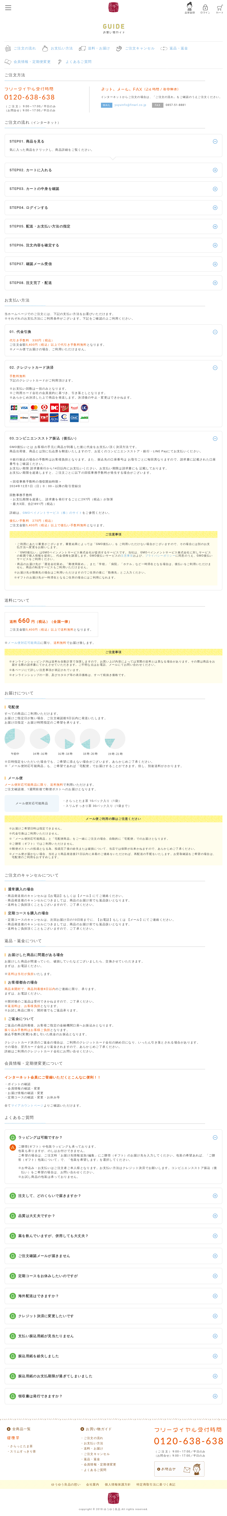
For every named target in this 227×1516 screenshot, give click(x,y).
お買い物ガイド (99, 1429)
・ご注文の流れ (91, 1438)
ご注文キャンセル (140, 48)
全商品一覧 (21, 1429)
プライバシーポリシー (160, 555)
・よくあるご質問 (93, 1470)
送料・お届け (99, 48)
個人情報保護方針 (118, 1484)
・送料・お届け (91, 1448)
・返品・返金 (90, 1459)
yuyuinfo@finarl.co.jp (131, 105)
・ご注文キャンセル (95, 1454)
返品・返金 (179, 48)
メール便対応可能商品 (24, 642)
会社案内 (92, 1484)
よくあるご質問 (79, 62)
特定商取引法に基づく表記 (156, 1484)
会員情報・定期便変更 (32, 62)
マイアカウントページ (27, 1105)
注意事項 (127, 555)
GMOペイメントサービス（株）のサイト (52, 512)
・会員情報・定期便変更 (98, 1464)
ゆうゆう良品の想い (66, 1484)
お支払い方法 (62, 48)
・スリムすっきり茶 (21, 1451)
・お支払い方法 (91, 1443)
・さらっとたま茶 (20, 1446)
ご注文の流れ (25, 48)
